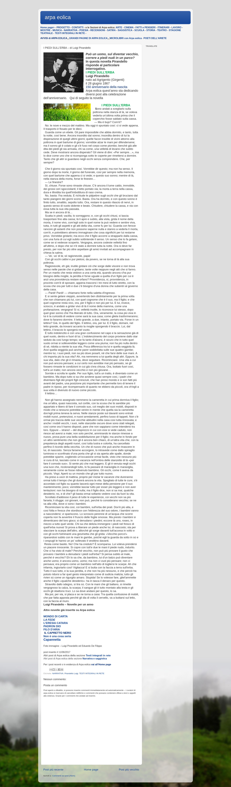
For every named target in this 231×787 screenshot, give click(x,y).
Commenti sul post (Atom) (63, 776)
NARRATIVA (57, 673)
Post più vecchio (129, 769)
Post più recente (53, 769)
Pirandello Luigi (71, 673)
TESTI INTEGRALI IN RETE (91, 673)
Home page (91, 769)
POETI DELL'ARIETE (155, 38)
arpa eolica (58, 17)
